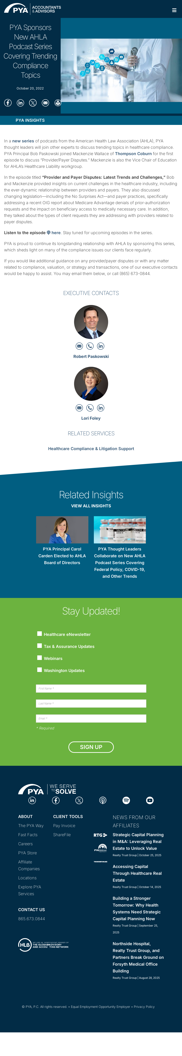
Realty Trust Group (125, 855)
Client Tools (68, 816)
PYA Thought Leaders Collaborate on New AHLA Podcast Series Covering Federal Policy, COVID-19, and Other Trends (119, 563)
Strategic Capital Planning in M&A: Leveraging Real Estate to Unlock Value (138, 841)
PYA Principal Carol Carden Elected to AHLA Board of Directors (62, 556)
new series (23, 141)
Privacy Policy (144, 1007)
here (54, 232)
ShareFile (62, 834)
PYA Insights (30, 120)
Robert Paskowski (91, 356)
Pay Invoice (64, 825)
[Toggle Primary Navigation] (174, 10)
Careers (25, 843)
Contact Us (31, 909)
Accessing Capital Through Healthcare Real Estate (137, 873)
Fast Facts (27, 834)
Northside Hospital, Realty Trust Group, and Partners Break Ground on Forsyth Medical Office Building (138, 957)
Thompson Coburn (133, 153)
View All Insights (91, 505)
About (25, 816)
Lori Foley (91, 418)
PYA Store (27, 852)
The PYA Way (31, 825)
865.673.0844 (31, 918)
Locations (27, 877)
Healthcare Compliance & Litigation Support (91, 448)
